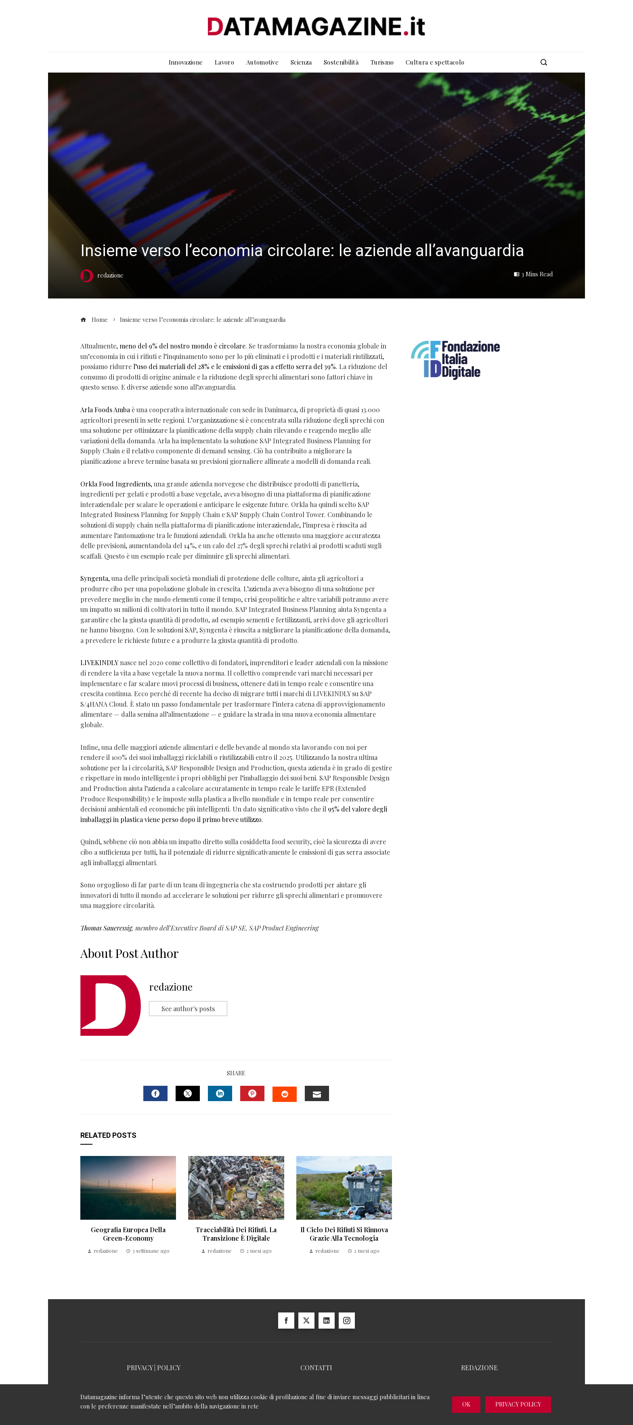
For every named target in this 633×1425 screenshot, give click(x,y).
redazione (171, 986)
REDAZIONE (479, 1367)
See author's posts (188, 1008)
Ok (466, 1404)
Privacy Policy (518, 1404)
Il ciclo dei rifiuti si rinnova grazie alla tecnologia (344, 1233)
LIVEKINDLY (99, 662)
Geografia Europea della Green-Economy (128, 1233)
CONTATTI (316, 1367)
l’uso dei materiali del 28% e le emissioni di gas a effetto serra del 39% (234, 366)
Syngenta (94, 578)
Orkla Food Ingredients (115, 484)
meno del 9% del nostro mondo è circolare (182, 346)
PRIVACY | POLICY (153, 1367)
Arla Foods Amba (105, 409)
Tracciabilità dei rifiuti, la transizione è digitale (236, 1233)
